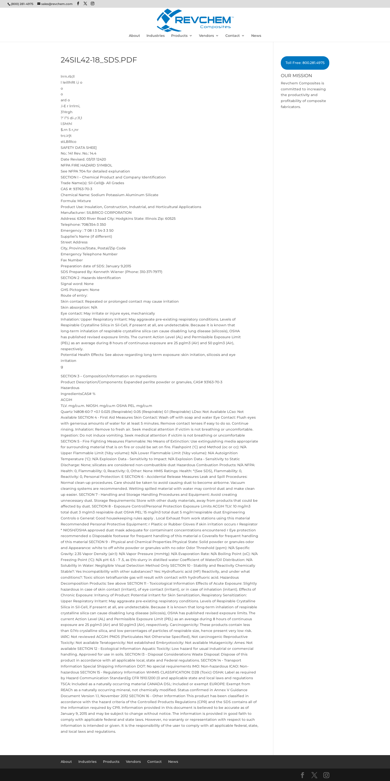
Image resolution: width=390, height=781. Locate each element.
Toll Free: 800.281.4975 (305, 62)
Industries (155, 36)
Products (179, 36)
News (256, 36)
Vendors (206, 36)
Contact (232, 36)
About (134, 36)
